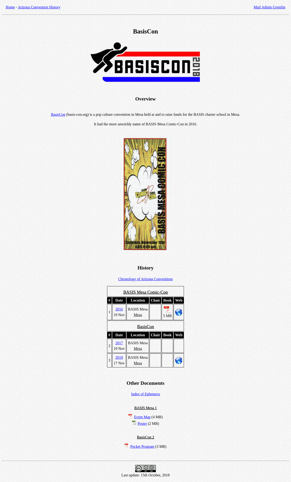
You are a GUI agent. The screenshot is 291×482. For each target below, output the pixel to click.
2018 (119, 357)
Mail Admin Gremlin (269, 7)
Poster (142, 424)
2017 (119, 343)
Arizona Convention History (39, 7)
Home (10, 7)
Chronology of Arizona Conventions (145, 279)
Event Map (142, 417)
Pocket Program (142, 446)
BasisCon (58, 114)
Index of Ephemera (145, 394)
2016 (119, 309)
